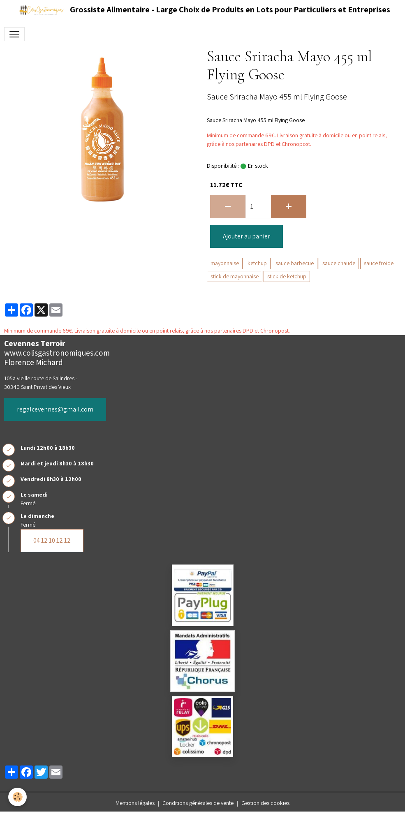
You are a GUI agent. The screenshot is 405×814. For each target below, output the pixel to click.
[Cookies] (17, 797)
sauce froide (378, 263)
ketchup (257, 263)
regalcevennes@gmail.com (55, 409)
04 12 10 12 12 (52, 540)
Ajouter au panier (246, 236)
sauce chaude (338, 263)
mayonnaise (225, 263)
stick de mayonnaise (235, 276)
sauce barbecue (294, 263)
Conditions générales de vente (198, 803)
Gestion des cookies (265, 803)
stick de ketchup (286, 276)
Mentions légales (135, 803)
